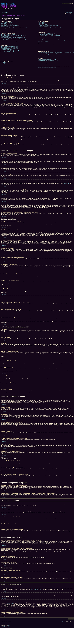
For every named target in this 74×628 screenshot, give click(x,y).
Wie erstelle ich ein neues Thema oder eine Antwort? (9, 46)
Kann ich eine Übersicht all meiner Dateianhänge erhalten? (48, 60)
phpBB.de (2, 184)
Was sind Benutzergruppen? (43, 24)
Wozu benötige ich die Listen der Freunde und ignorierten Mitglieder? (49, 39)
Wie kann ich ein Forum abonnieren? (44, 54)
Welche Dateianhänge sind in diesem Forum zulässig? (47, 59)
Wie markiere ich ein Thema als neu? (7, 59)
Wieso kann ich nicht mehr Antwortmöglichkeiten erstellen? (10, 50)
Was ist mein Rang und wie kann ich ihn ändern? (9, 41)
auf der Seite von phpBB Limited (36, 589)
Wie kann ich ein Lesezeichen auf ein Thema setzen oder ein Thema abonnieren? (51, 53)
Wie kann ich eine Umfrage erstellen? (7, 49)
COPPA (59, 104)
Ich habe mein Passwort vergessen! (6, 28)
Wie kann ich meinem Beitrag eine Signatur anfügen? (9, 48)
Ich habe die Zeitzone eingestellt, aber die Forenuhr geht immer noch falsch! (13, 37)
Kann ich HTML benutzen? (5, 63)
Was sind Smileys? (4, 64)
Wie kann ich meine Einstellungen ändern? (8, 34)
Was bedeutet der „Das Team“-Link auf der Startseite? (47, 29)
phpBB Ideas (52, 595)
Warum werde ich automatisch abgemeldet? (8, 29)
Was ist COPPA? (3, 23)
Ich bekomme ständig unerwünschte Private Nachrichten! (47, 34)
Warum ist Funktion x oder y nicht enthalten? (45, 65)
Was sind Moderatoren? (42, 23)
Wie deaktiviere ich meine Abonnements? (45, 55)
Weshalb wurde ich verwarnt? (5, 54)
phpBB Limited (67, 183)
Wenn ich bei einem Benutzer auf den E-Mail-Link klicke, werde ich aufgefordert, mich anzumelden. (17, 42)
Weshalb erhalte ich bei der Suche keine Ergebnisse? (47, 45)
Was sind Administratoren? (42, 22)
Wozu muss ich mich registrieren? (6, 22)
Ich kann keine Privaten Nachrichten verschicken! (46, 33)
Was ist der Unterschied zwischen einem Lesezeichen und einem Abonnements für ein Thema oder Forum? (56, 52)
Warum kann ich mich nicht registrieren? (7, 24)
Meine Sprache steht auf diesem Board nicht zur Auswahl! (10, 38)
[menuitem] (7, 12)
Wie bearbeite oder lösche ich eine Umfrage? (8, 51)
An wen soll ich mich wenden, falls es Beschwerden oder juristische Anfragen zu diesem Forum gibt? (55, 66)
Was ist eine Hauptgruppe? (42, 28)
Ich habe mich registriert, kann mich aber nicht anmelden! (10, 25)
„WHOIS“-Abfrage (10, 603)
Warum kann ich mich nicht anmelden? (7, 26)
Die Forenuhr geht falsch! (5, 36)
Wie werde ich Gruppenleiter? (43, 26)
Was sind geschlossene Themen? (6, 70)
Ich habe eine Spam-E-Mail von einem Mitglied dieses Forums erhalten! (50, 35)
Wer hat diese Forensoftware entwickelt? (45, 64)
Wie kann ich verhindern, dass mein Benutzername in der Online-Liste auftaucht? (14, 35)
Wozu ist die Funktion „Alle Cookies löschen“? (8, 30)
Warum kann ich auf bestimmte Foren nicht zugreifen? (9, 52)
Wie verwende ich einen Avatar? (6, 40)
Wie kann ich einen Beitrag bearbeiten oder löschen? (9, 47)
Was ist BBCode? (3, 62)
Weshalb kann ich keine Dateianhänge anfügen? (9, 53)
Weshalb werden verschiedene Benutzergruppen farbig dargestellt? (49, 27)
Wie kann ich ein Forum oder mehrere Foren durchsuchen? (48, 44)
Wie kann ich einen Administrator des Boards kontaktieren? (48, 67)
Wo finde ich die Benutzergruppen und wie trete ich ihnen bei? (48, 25)
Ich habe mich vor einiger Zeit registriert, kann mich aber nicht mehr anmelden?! (14, 27)
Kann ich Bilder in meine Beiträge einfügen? (8, 65)
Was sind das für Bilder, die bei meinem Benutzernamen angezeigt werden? (13, 39)
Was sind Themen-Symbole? (5, 71)
